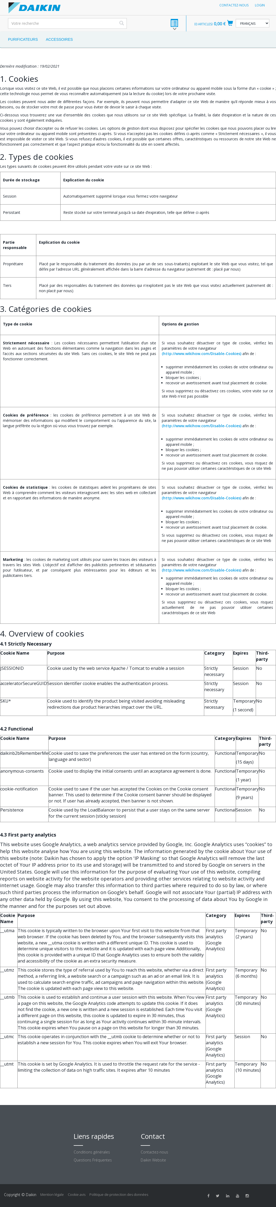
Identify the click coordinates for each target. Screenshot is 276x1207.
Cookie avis (76, 1194)
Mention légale (52, 1194)
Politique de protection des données (118, 1194)
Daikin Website (153, 1160)
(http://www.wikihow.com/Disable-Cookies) (201, 353)
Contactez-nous (234, 5)
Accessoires (59, 39)
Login (260, 5)
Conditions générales (92, 1152)
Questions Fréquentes (93, 1160)
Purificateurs (23, 39)
